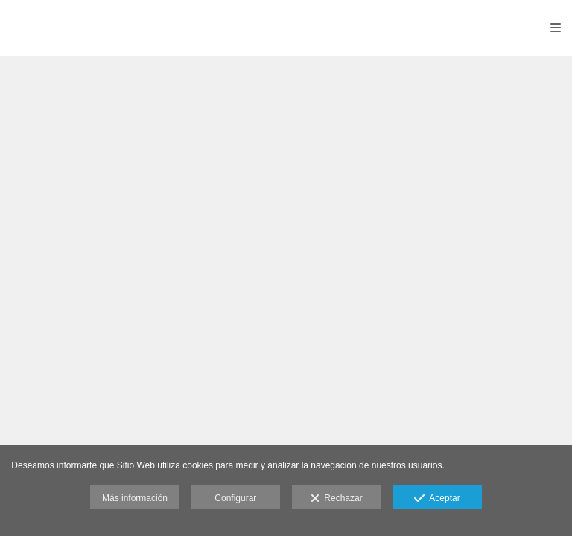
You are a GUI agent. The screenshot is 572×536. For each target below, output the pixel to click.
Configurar (235, 498)
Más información (135, 498)
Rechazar (337, 499)
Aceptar (437, 499)
